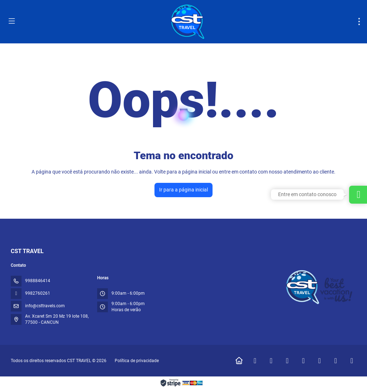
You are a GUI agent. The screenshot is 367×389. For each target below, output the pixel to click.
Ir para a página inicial (183, 190)
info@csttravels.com (45, 305)
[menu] (359, 21)
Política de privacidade (137, 360)
